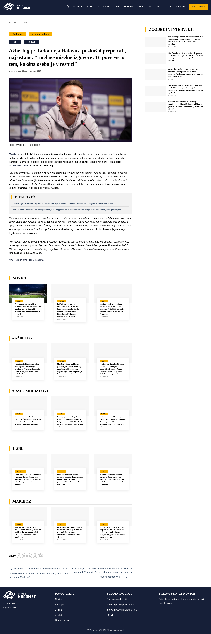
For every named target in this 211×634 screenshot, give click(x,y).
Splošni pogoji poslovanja (120, 604)
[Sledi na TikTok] (112, 615)
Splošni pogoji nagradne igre (122, 609)
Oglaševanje (10, 607)
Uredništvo (9, 603)
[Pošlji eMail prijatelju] (29, 555)
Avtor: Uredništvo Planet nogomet (26, 260)
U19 (150, 6)
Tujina (167, 6)
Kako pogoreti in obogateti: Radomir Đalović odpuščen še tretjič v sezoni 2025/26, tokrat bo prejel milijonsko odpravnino (70, 420)
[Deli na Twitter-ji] (24, 555)
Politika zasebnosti (117, 599)
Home (12, 22)
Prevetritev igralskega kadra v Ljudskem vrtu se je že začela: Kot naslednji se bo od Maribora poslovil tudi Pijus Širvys (69, 532)
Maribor (31, 41)
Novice (77, 6)
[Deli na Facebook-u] (19, 555)
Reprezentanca (134, 6)
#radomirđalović (40, 34)
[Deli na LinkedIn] (40, 555)
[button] (68, 6)
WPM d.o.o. (93, 630)
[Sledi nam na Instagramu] (109, 615)
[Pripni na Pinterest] (35, 555)
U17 (157, 6)
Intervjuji (92, 6)
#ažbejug (17, 34)
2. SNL (116, 6)
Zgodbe (181, 6)
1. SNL (106, 6)
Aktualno (198, 6)
